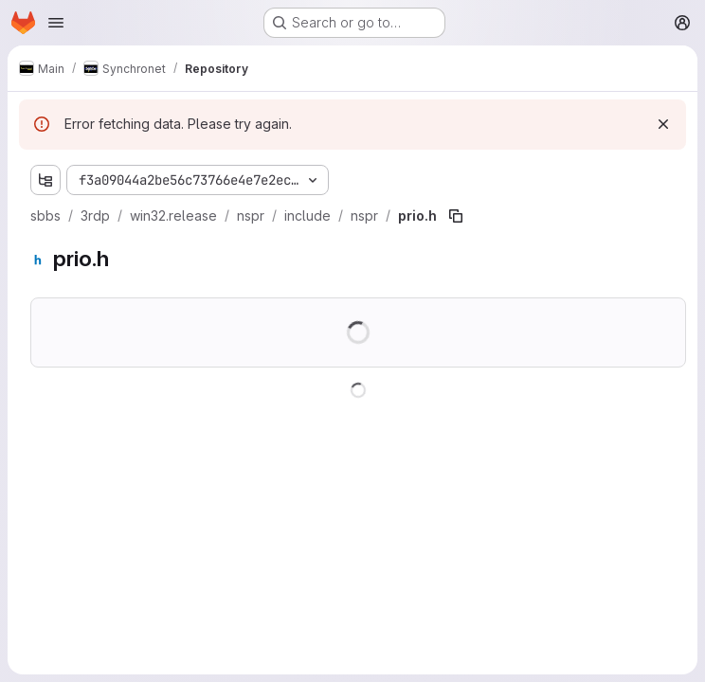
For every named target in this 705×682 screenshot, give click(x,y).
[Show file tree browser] (45, 180)
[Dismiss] (663, 124)
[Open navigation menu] (56, 23)
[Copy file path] (456, 216)
